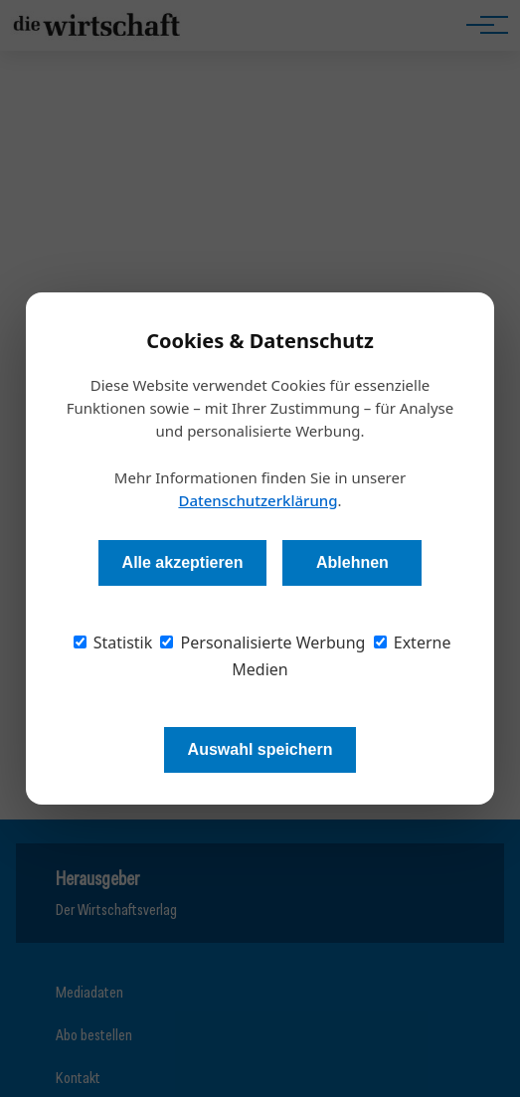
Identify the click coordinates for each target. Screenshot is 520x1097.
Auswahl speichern (260, 749)
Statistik (113, 642)
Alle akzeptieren (183, 562)
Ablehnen (352, 562)
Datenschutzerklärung (257, 500)
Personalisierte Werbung (262, 642)
